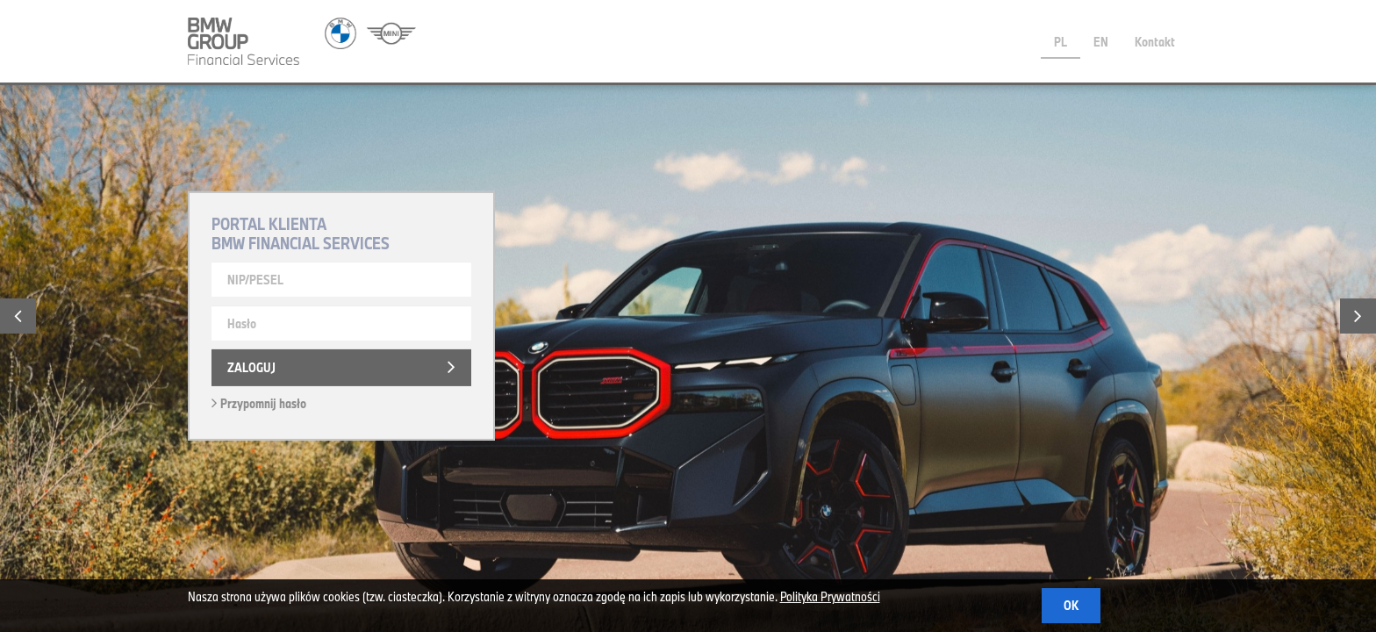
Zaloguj (251, 367)
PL (1060, 41)
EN (1100, 41)
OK (1071, 605)
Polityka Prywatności (830, 596)
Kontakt (1155, 41)
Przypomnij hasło (258, 403)
